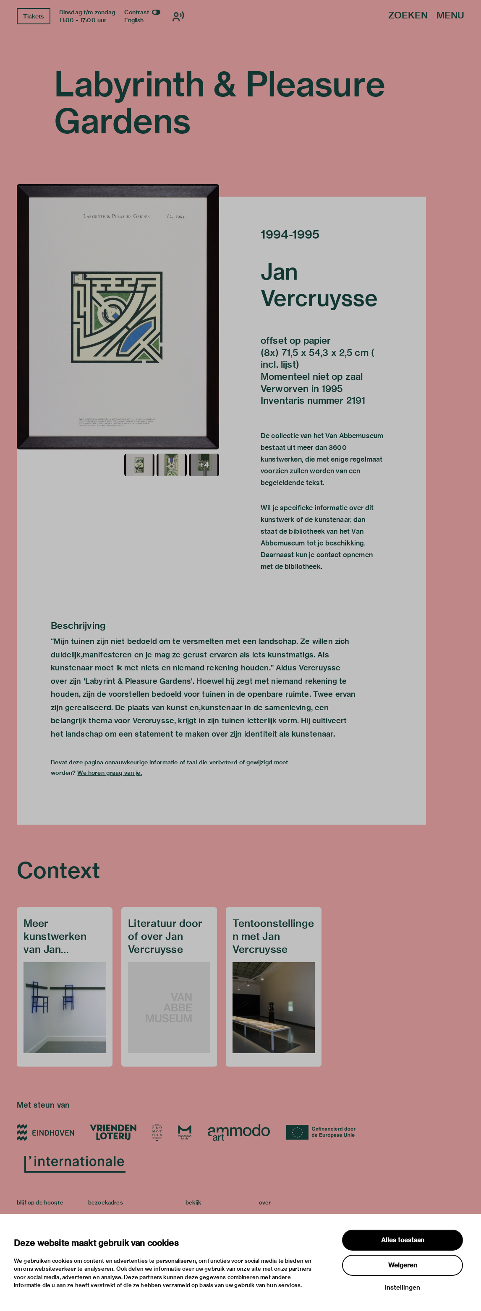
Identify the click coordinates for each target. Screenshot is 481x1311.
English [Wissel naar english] (134, 20)
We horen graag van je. (109, 772)
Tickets (33, 16)
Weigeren (402, 1265)
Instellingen (402, 1287)
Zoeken (408, 15)
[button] (118, 316)
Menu (450, 15)
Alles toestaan (402, 1240)
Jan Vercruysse (319, 284)
